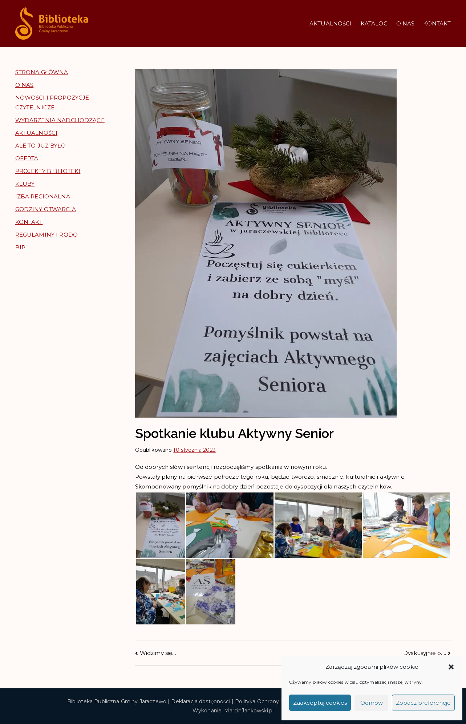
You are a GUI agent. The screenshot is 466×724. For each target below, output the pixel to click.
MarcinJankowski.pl (248, 710)
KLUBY (25, 183)
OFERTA (27, 158)
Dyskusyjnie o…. (424, 652)
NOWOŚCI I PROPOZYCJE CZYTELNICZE (52, 102)
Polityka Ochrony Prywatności (273, 701)
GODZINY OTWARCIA (45, 209)
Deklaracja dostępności (200, 701)
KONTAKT (437, 23)
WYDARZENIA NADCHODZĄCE (60, 120)
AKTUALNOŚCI (330, 23)
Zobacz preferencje (423, 702)
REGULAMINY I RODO (46, 234)
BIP (20, 247)
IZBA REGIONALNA (42, 196)
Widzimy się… (158, 652)
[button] (451, 667)
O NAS (405, 23)
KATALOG (374, 23)
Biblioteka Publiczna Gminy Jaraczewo (116, 701)
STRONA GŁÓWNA (41, 72)
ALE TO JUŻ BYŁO (40, 145)
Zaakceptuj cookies (320, 702)
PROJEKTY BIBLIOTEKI (48, 171)
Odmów (371, 702)
